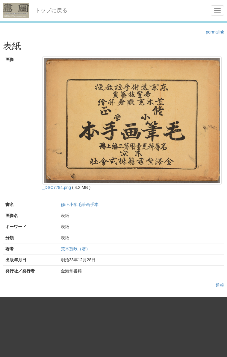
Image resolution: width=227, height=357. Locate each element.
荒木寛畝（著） (75, 248)
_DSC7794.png (56, 187)
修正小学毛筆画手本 (80, 204)
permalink (215, 32)
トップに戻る (51, 10)
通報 (220, 285)
